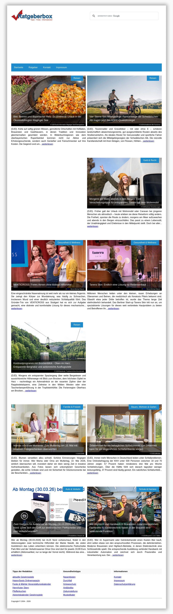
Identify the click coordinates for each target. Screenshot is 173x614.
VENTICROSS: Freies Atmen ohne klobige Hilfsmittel (42, 284)
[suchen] (124, 16)
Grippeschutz (69, 584)
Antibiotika (68, 588)
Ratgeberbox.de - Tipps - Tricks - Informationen (31, 15)
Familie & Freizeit (71, 407)
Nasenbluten (69, 577)
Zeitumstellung (70, 591)
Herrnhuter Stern (21, 588)
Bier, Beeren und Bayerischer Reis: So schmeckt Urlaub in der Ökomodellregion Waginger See (47, 118)
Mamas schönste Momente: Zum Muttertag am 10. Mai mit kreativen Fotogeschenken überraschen (45, 447)
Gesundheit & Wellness (69, 242)
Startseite (18, 67)
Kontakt (47, 67)
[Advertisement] (86, 43)
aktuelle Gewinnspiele (23, 577)
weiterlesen (47, 144)
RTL (68, 289)
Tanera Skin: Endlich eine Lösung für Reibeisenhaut (117, 284)
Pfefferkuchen (19, 591)
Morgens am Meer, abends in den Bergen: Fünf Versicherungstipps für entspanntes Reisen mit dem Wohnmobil (124, 201)
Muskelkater (69, 595)
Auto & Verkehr (73, 489)
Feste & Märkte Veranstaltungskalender (32, 584)
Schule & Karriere (147, 489)
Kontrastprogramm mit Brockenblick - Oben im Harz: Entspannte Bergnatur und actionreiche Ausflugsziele (42, 365)
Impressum (61, 67)
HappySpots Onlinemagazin (26, 580)
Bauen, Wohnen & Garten (143, 407)
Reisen (77, 78)
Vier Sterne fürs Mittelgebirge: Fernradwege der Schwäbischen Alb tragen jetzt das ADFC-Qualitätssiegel (123, 118)
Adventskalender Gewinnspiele (28, 595)
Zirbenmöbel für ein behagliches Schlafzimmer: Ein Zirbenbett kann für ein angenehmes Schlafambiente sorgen (123, 447)
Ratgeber (33, 67)
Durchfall (67, 580)
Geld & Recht (149, 160)
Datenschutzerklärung (124, 584)
